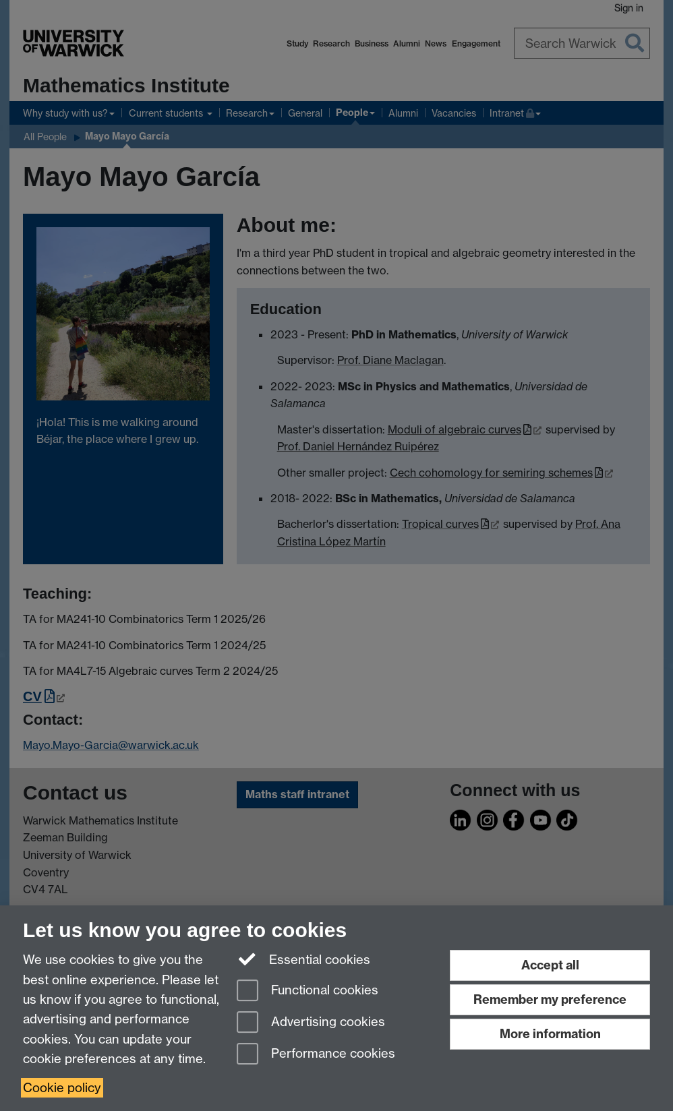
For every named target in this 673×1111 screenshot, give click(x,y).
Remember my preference (549, 999)
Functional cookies (307, 991)
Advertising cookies (311, 1023)
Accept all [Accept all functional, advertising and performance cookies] (550, 965)
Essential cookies (304, 958)
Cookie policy (62, 1087)
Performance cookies (316, 1054)
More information (550, 1034)
